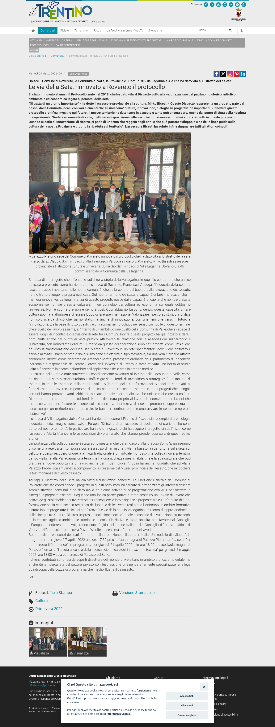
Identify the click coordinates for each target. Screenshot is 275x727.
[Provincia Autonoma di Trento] (238, 14)
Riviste (64, 30)
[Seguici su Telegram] (237, 4)
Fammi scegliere (187, 715)
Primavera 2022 (48, 608)
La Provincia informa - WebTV (125, 30)
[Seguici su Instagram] (224, 4)
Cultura (66, 40)
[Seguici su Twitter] (212, 4)
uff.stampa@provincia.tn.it (44, 685)
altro (34, 49)
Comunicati (47, 30)
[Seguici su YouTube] (218, 4)
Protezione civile (41, 45)
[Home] (33, 30)
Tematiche (81, 30)
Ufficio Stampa (37, 55)
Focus (97, 30)
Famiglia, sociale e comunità (214, 40)
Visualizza (39, 653)
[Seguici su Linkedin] (231, 4)
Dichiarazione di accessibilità (221, 714)
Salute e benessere (68, 45)
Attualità (36, 40)
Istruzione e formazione (91, 40)
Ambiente (52, 40)
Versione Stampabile (137, 592)
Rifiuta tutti (187, 705)
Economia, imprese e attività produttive (136, 40)
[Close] (204, 686)
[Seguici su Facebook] (206, 4)
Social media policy (215, 703)
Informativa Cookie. (119, 713)
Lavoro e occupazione (179, 40)
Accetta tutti (186, 696)
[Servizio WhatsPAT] (243, 4)
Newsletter (156, 30)
